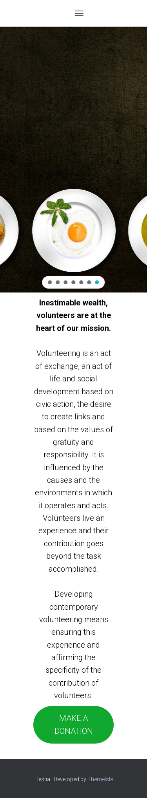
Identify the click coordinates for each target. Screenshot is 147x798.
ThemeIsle (100, 779)
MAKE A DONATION (73, 724)
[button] (50, 282)
